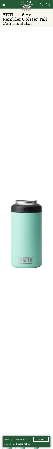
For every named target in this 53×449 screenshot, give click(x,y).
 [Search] (41, 4)
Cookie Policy (23, 444)
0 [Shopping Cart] (46, 4)
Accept (41, 439)
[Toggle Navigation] (4, 4)
